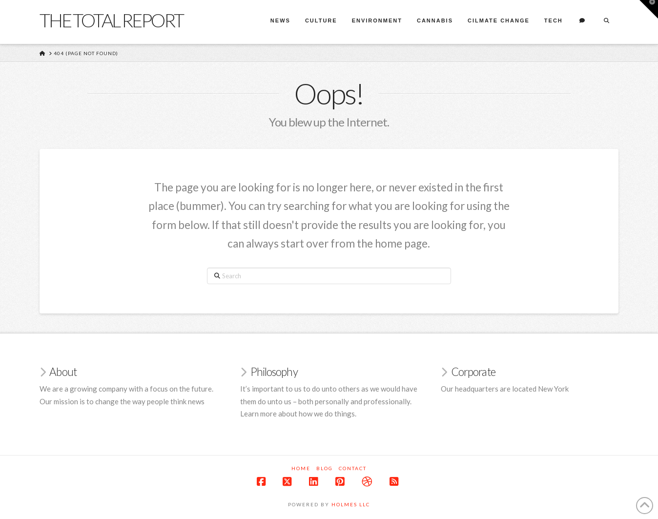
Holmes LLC (350, 504)
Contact (353, 468)
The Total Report (111, 20)
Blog (324, 468)
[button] (648, 9)
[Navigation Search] (606, 22)
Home (300, 468)
